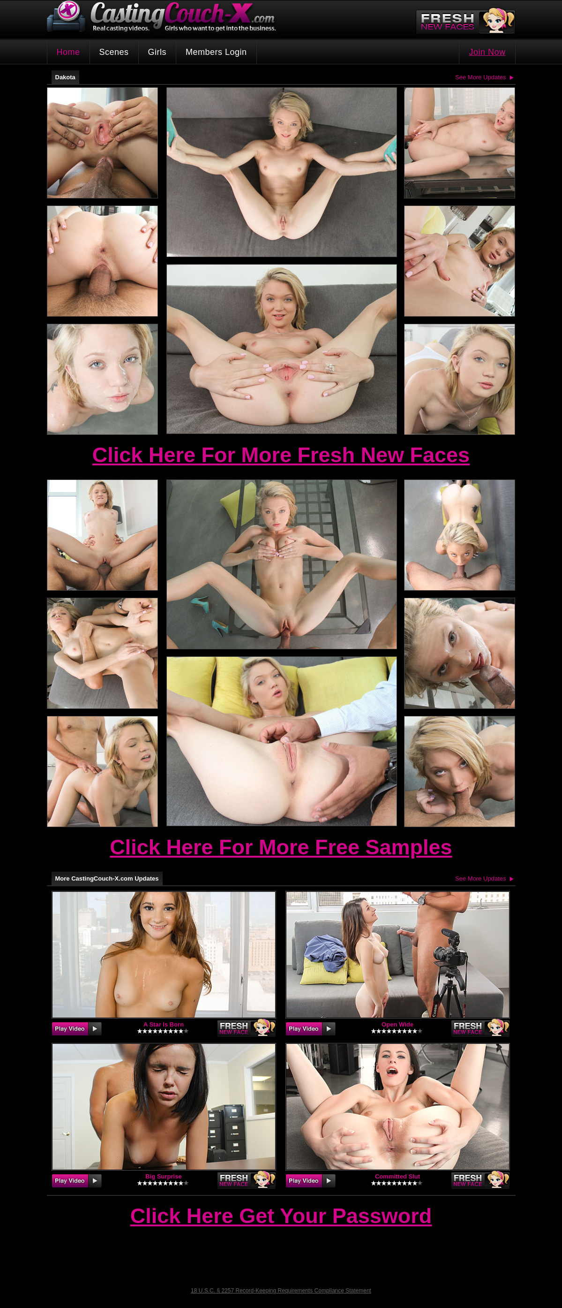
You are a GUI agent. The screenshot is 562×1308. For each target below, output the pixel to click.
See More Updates (480, 77)
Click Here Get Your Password (281, 1216)
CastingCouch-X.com (164, 18)
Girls (157, 52)
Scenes (114, 52)
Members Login (216, 52)
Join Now (487, 52)
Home (68, 52)
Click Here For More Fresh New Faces (281, 454)
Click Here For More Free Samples (281, 847)
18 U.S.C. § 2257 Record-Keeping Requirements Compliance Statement (281, 1290)
